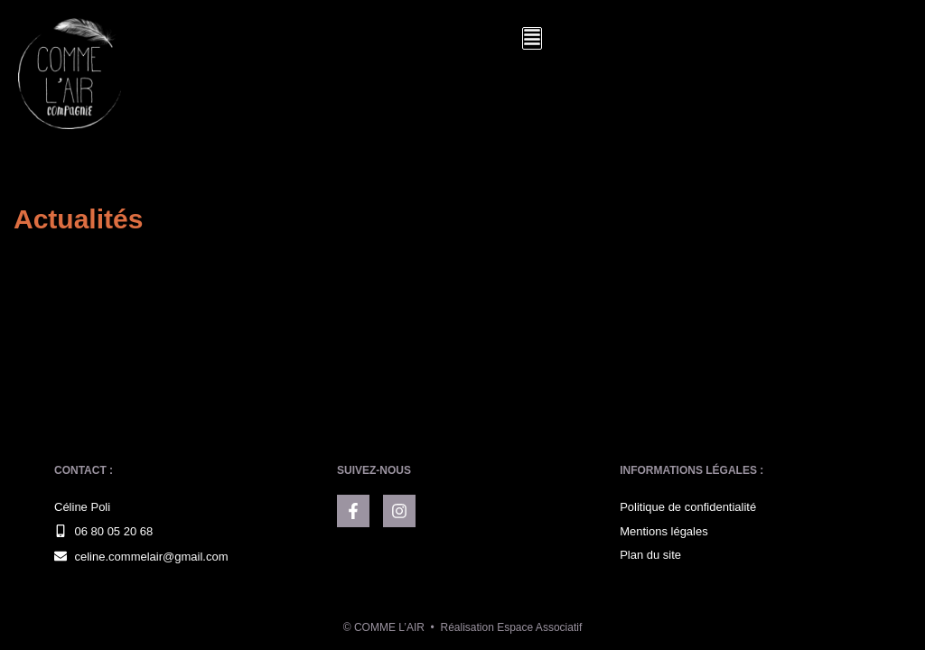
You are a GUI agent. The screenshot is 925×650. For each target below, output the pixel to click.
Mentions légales (664, 531)
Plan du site (650, 555)
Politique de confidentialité (688, 507)
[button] (532, 38)
